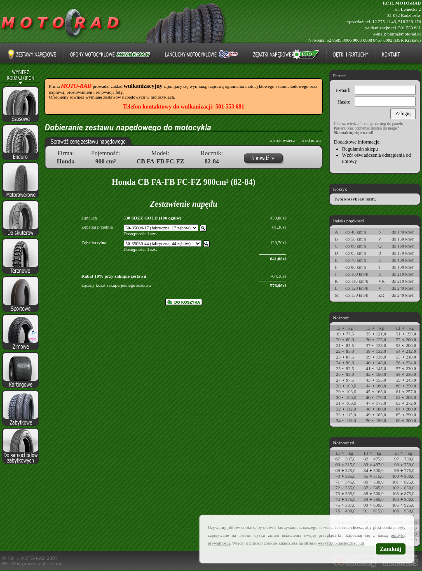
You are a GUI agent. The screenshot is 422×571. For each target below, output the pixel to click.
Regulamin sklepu (360, 149)
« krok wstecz (282, 140)
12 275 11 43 (384, 21)
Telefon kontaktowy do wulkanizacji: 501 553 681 (183, 107)
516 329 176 (409, 21)
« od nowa (311, 140)
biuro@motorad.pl (404, 33)
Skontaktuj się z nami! (353, 132)
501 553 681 (409, 27)
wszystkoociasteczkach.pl (341, 542)
